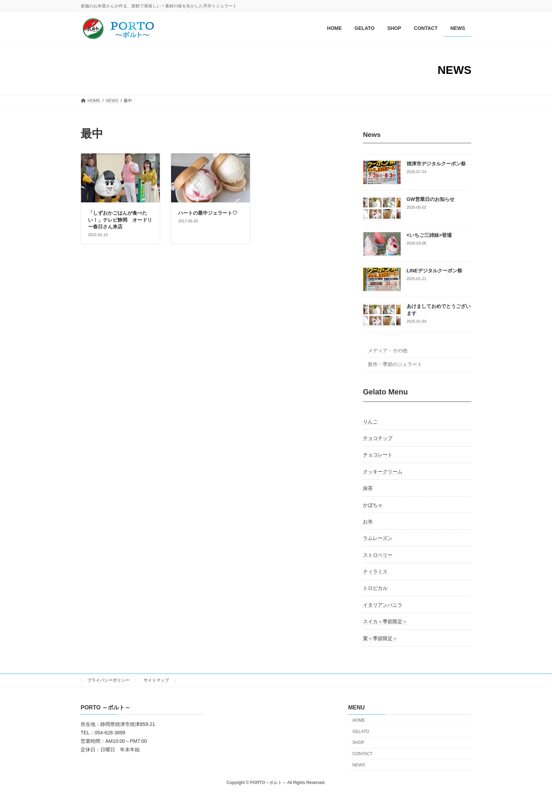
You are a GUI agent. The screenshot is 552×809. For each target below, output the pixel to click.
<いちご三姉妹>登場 (429, 235)
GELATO (360, 731)
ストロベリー (378, 555)
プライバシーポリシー (108, 680)
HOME (358, 720)
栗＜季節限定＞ (380, 638)
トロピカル (375, 588)
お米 (368, 521)
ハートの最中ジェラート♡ (207, 213)
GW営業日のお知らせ (430, 199)
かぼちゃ (373, 505)
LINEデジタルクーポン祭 (434, 270)
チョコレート (378, 455)
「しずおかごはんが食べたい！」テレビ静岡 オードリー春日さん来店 (120, 219)
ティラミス (375, 571)
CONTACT (362, 753)
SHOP (358, 742)
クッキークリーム (382, 471)
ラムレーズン (378, 538)
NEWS (358, 765)
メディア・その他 (387, 351)
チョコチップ (378, 438)
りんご (370, 421)
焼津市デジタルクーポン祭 (436, 163)
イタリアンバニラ (382, 605)
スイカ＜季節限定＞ (385, 622)
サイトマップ (156, 680)
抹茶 (368, 488)
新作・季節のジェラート (395, 364)
